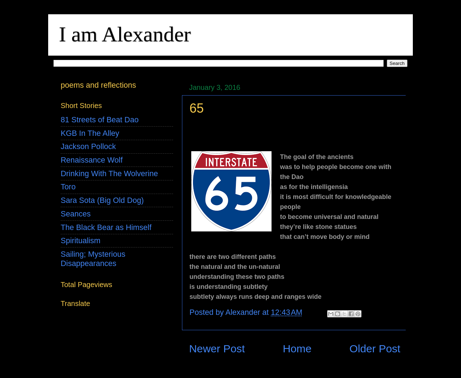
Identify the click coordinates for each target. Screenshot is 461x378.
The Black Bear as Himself (106, 227)
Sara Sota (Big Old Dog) (102, 200)
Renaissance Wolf (92, 159)
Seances (76, 213)
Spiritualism (81, 240)
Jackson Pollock (88, 146)
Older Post (374, 348)
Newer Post (217, 348)
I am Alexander (125, 34)
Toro (68, 186)
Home (297, 348)
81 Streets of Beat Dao (99, 119)
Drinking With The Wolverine (109, 173)
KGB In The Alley (90, 133)
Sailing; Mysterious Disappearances (93, 259)
